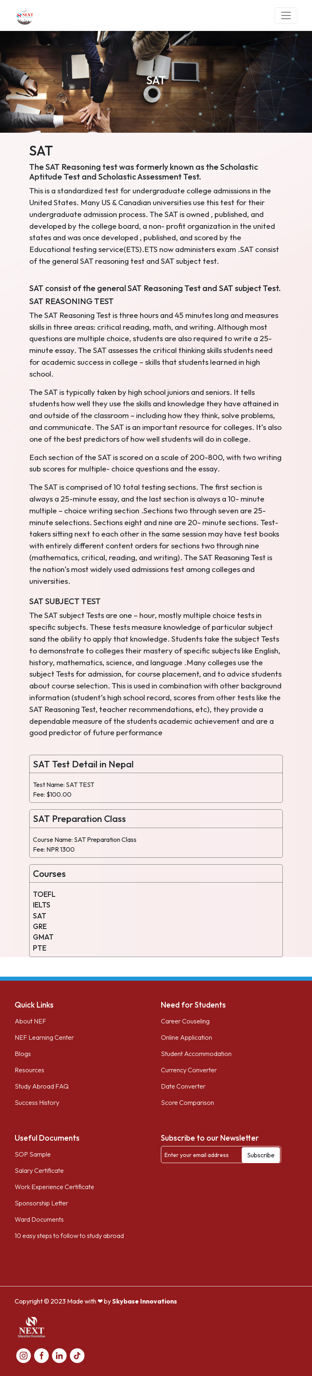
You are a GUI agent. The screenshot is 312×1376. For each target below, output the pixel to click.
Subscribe (261, 1155)
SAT (39, 915)
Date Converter (183, 1086)
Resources (29, 1070)
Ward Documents (39, 1219)
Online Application (186, 1037)
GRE (40, 926)
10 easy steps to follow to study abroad (69, 1235)
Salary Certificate (39, 1170)
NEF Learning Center (44, 1037)
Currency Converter (189, 1070)
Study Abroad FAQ (42, 1086)
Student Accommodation (196, 1054)
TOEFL (44, 894)
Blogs (23, 1054)
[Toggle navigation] (286, 15)
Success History (37, 1102)
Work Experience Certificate (54, 1187)
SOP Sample (33, 1154)
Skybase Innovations (144, 1301)
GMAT (43, 937)
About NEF (30, 1021)
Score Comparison (187, 1102)
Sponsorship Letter (41, 1203)
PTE (39, 948)
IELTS (41, 904)
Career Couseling (185, 1021)
